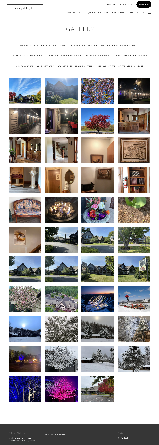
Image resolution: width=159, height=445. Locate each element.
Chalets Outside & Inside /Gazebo (78, 45)
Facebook (123, 438)
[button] (149, 12)
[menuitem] (88, 13)
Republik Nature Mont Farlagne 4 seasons (120, 66)
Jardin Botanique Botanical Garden (120, 45)
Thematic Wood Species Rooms (28, 55)
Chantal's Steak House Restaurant (35, 66)
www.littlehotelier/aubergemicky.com (59, 434)
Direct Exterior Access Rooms (131, 55)
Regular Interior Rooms (98, 55)
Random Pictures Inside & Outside (38, 45)
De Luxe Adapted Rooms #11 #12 (64, 55)
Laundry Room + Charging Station (76, 66)
